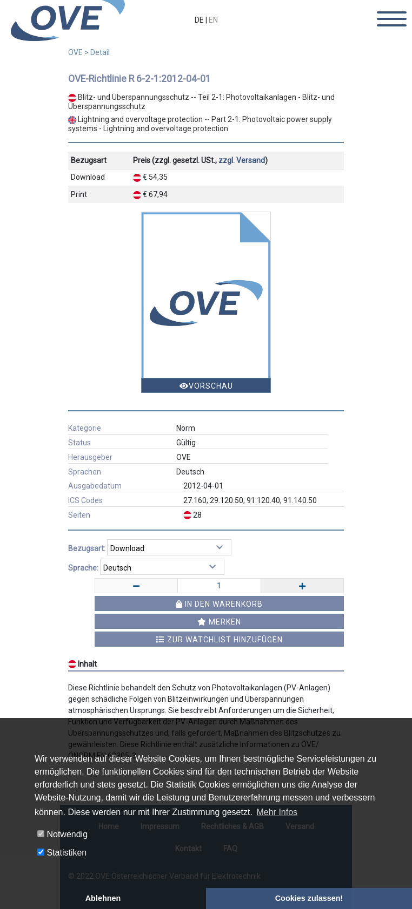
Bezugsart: (86, 548)
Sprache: (83, 568)
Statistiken (62, 852)
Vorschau (206, 386)
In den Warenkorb (219, 604)
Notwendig (62, 834)
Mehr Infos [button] (276, 812)
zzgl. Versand (241, 160)
